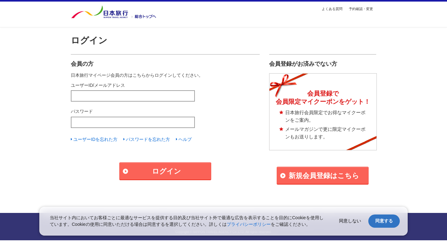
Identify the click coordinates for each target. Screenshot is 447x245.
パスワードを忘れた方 (148, 139)
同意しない (350, 220)
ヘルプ (185, 139)
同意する (384, 220)
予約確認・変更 (361, 9)
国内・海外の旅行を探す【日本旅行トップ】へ (113, 12)
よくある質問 (332, 9)
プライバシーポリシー (249, 224)
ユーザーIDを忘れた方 (95, 139)
